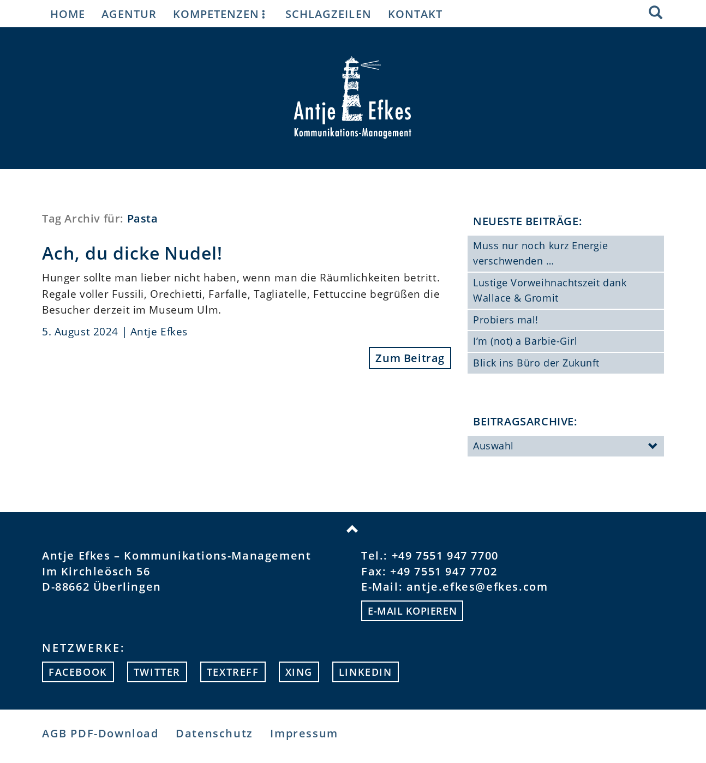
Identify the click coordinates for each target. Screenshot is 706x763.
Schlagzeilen (328, 13)
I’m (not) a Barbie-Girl (525, 340)
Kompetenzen (221, 13)
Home (67, 13)
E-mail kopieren (412, 610)
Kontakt (415, 13)
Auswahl (566, 446)
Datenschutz (214, 733)
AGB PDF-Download (100, 733)
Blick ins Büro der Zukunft (536, 362)
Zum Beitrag (410, 358)
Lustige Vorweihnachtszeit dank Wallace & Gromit (549, 290)
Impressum (304, 733)
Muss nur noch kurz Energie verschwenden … (540, 253)
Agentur (129, 13)
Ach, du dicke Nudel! (132, 253)
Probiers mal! (506, 319)
